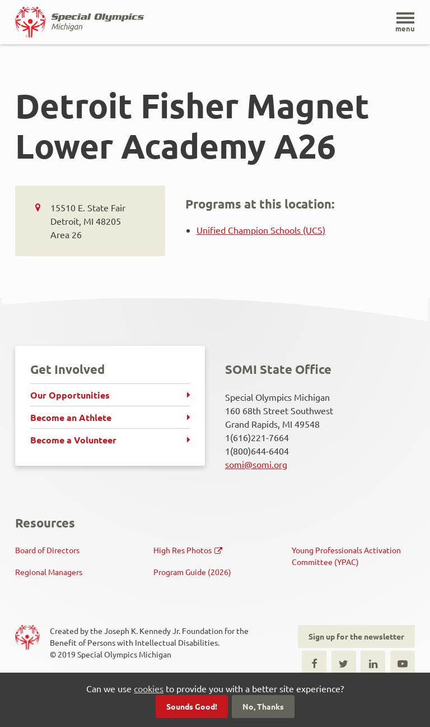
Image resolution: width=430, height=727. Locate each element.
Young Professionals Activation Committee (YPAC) (346, 556)
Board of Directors (47, 550)
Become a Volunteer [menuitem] (73, 440)
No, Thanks (263, 706)
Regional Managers (48, 572)
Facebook (314, 663)
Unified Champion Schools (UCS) (261, 229)
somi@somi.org (256, 464)
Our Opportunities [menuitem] (70, 395)
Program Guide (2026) (192, 572)
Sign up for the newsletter (356, 636)
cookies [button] (148, 688)
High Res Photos (182, 550)
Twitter (343, 663)
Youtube (402, 663)
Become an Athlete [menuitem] (70, 417)
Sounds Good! (191, 706)
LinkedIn (373, 663)
